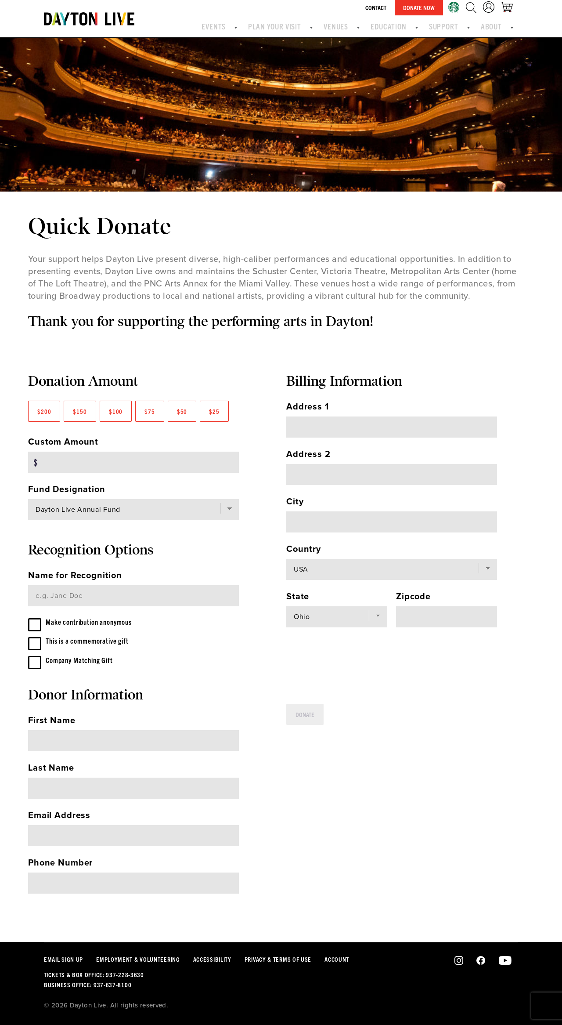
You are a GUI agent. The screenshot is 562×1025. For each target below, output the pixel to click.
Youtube (505, 961)
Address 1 (307, 407)
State (297, 596)
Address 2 (308, 454)
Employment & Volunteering (138, 959)
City (294, 501)
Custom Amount (63, 442)
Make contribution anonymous (99, 622)
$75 (149, 411)
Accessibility (212, 959)
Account (336, 959)
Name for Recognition (75, 575)
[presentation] (353, 665)
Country (303, 549)
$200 (44, 411)
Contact (381, 7)
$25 (214, 411)
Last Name (51, 774)
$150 (79, 411)
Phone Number (60, 869)
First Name (52, 726)
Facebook (480, 961)
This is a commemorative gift (97, 643)
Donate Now (424, 7)
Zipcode (413, 596)
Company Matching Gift (87, 664)
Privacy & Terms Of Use (278, 959)
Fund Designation (66, 489)
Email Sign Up (63, 959)
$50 (182, 411)
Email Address (59, 821)
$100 (115, 411)
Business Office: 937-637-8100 (87, 985)
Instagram (459, 961)
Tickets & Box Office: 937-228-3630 (94, 974)
